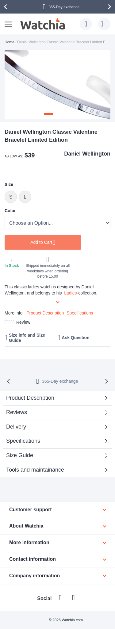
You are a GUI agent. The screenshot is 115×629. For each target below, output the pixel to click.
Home (9, 42)
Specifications (80, 313)
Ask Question (75, 337)
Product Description (45, 313)
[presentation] (6, 6)
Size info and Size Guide (27, 338)
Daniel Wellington (87, 154)
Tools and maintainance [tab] (35, 470)
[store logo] (43, 24)
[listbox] (57, 197)
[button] (48, 114)
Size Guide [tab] (19, 455)
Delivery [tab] (16, 427)
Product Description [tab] (30, 398)
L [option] (25, 197)
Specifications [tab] (23, 441)
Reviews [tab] (16, 412)
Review (23, 322)
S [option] (11, 197)
